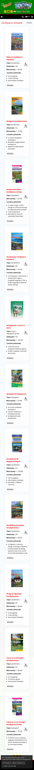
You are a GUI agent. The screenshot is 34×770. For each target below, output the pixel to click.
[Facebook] (5, 11)
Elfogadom (7, 763)
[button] (32, 16)
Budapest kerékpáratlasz (16, 121)
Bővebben (10, 85)
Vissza (29, 23)
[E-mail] (8, 11)
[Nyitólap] (17, 4)
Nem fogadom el (18, 763)
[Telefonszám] (11, 11)
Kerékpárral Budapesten (16, 394)
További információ (8, 766)
